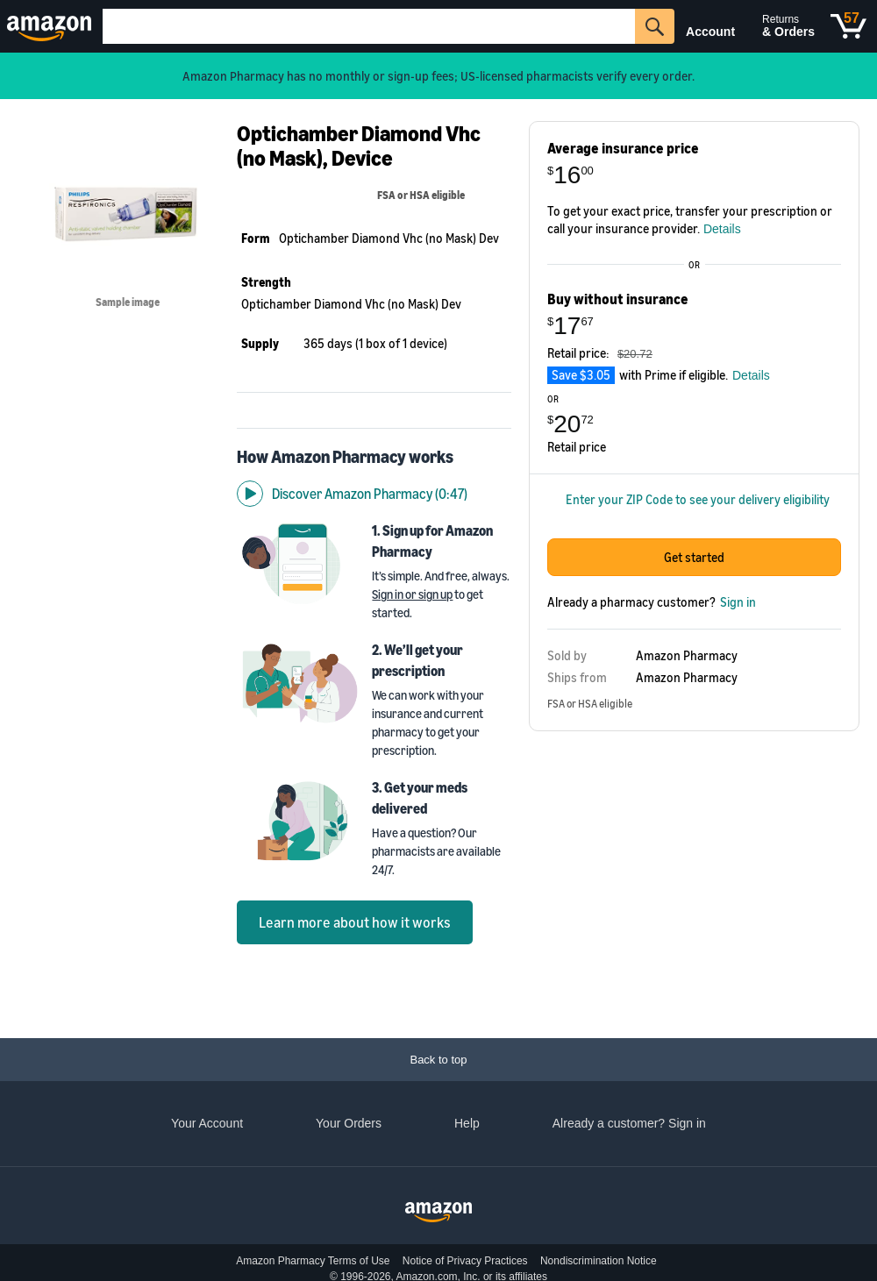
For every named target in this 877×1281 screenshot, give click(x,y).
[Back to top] (438, 1059)
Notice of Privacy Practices (465, 1261)
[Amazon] (51, 26)
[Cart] (848, 26)
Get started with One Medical (694, 886)
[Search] (369, 26)
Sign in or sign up (412, 558)
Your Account (207, 1123)
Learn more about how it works (355, 886)
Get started (694, 574)
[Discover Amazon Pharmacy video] (374, 458)
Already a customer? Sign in (629, 1123)
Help (467, 1123)
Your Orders (348, 1123)
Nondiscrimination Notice (598, 1261)
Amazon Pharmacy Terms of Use (312, 1261)
